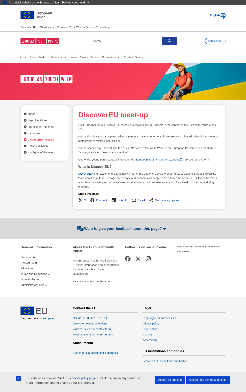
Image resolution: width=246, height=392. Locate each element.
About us (25, 257)
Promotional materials (40, 126)
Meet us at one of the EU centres (93, 334)
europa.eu (49, 318)
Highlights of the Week (41, 152)
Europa (24, 27)
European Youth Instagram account (157, 159)
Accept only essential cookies (208, 379)
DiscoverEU (85, 173)
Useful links (34, 133)
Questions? (215, 40)
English (217, 15)
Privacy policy (150, 323)
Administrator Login (32, 284)
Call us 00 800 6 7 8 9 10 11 (90, 318)
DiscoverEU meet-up (40, 139)
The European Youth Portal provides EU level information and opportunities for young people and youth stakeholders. (96, 267)
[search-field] (133, 41)
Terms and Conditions (33, 273)
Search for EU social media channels (95, 352)
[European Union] (36, 314)
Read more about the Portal (90, 281)
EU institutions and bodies (163, 351)
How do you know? (75, 2)
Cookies (147, 334)
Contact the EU (84, 308)
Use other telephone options (90, 323)
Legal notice (149, 329)
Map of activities (37, 120)
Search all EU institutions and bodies (164, 361)
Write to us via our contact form (92, 329)
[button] (83, 200)
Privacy (24, 268)
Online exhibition (37, 146)
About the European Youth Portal (93, 249)
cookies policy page (83, 378)
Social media (83, 343)
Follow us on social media (145, 247)
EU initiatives (46, 27)
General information (36, 247)
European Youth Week (70, 27)
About (31, 113)
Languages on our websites (159, 318)
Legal (146, 308)
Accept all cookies (170, 379)
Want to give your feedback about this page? (122, 228)
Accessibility (28, 279)
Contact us (27, 262)
